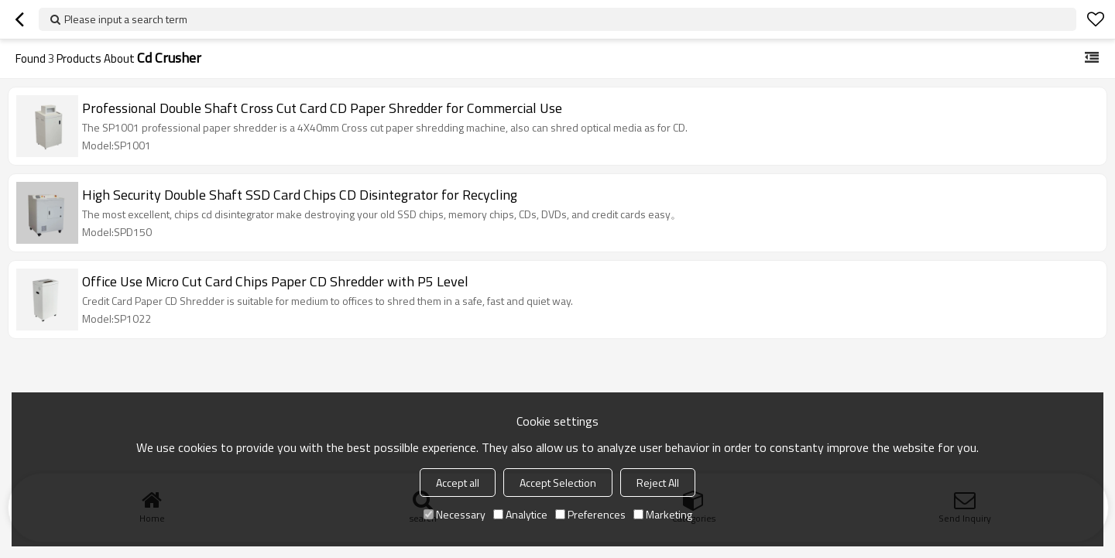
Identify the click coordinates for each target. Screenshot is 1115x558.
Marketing (662, 514)
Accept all (457, 482)
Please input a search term (125, 19)
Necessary (454, 514)
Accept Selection (558, 482)
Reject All (657, 482)
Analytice (520, 514)
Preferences (590, 514)
